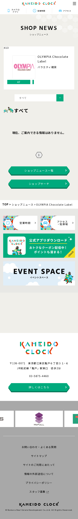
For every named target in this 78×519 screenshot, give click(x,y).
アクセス (67, 10)
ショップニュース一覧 (39, 170)
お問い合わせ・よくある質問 (39, 447)
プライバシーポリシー (39, 482)
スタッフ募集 (39, 491)
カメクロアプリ (15, 10)
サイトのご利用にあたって (39, 465)
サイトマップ (39, 456)
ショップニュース (23, 204)
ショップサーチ (39, 184)
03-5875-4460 (39, 376)
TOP (5, 204)
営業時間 (41, 10)
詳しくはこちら (39, 387)
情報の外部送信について (39, 474)
